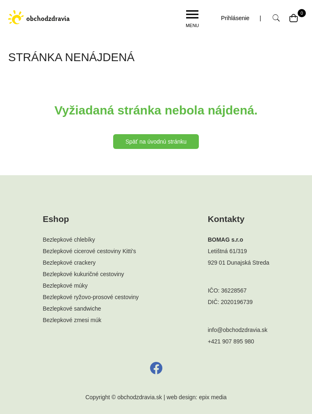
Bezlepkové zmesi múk (72, 320)
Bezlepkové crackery (69, 262)
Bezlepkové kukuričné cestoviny (83, 274)
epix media (213, 397)
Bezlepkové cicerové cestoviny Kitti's (89, 251)
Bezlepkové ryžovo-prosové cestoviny (91, 297)
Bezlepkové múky (65, 285)
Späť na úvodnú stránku (156, 141)
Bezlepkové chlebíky (69, 239)
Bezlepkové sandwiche (72, 308)
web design (181, 397)
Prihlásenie (235, 18)
